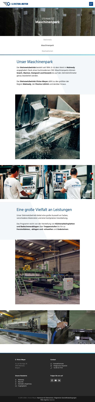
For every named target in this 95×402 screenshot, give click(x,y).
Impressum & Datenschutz (45, 398)
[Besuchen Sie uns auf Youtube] (55, 380)
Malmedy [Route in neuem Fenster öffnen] (21, 380)
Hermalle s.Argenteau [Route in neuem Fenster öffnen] (25, 384)
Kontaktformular (58, 364)
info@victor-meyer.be (60, 366)
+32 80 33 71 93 (58, 368)
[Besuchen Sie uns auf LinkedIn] (59, 380)
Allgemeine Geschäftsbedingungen (65, 398)
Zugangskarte (22, 386)
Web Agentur (44, 400)
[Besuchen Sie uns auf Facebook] (52, 380)
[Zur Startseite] (15, 4)
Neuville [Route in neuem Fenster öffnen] (20, 382)
